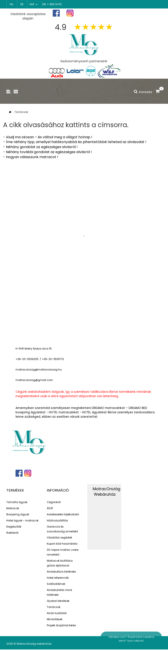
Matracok (12, 508)
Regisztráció (121, 13)
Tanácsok (53, 607)
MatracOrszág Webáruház (106, 491)
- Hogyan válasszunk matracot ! (30, 156)
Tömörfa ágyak (16, 502)
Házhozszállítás (57, 520)
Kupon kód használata (62, 543)
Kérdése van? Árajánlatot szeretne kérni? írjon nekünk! (131, 638)
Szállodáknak (56, 584)
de (21, 4)
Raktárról (12, 533)
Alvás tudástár (57, 613)
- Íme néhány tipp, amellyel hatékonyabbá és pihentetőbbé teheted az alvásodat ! (74, 141)
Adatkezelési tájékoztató (63, 514)
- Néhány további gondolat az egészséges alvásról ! (47, 151)
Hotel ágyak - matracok (22, 520)
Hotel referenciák (58, 578)
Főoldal (96, 13)
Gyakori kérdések (58, 601)
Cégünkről (54, 502)
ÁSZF (50, 508)
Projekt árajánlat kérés (61, 625)
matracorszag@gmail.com (34, 380)
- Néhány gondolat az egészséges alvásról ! (40, 146)
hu (11, 4)
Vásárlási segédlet (59, 537)
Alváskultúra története (61, 571)
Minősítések (54, 619)
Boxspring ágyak (17, 514)
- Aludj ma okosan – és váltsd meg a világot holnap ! (47, 137)
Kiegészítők (13, 526)
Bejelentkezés (149, 13)
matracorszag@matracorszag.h (38, 369)
